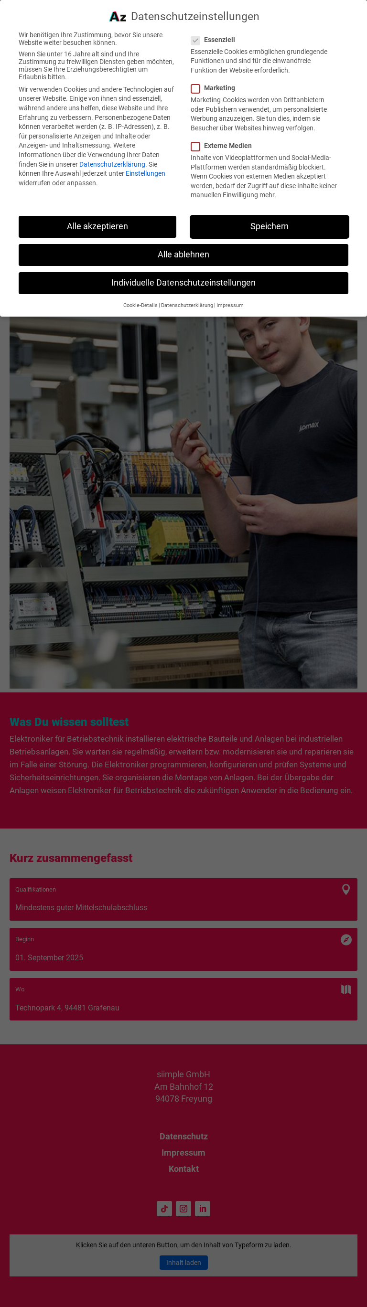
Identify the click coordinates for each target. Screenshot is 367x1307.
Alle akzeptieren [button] (97, 221)
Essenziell (217, 34)
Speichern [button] (269, 221)
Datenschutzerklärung (112, 159)
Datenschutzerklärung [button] (187, 300)
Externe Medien (225, 140)
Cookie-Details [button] (140, 300)
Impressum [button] (230, 300)
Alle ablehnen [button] (183, 249)
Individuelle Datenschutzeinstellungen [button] (183, 277)
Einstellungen (145, 168)
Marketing (217, 82)
